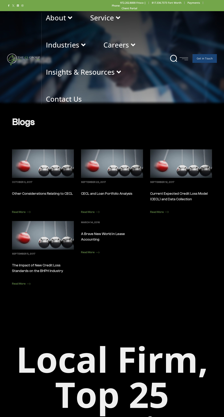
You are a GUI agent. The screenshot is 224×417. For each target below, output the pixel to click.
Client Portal (129, 8)
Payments (193, 2)
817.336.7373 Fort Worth (166, 2)
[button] (173, 58)
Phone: (116, 5)
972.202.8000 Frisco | (133, 2)
